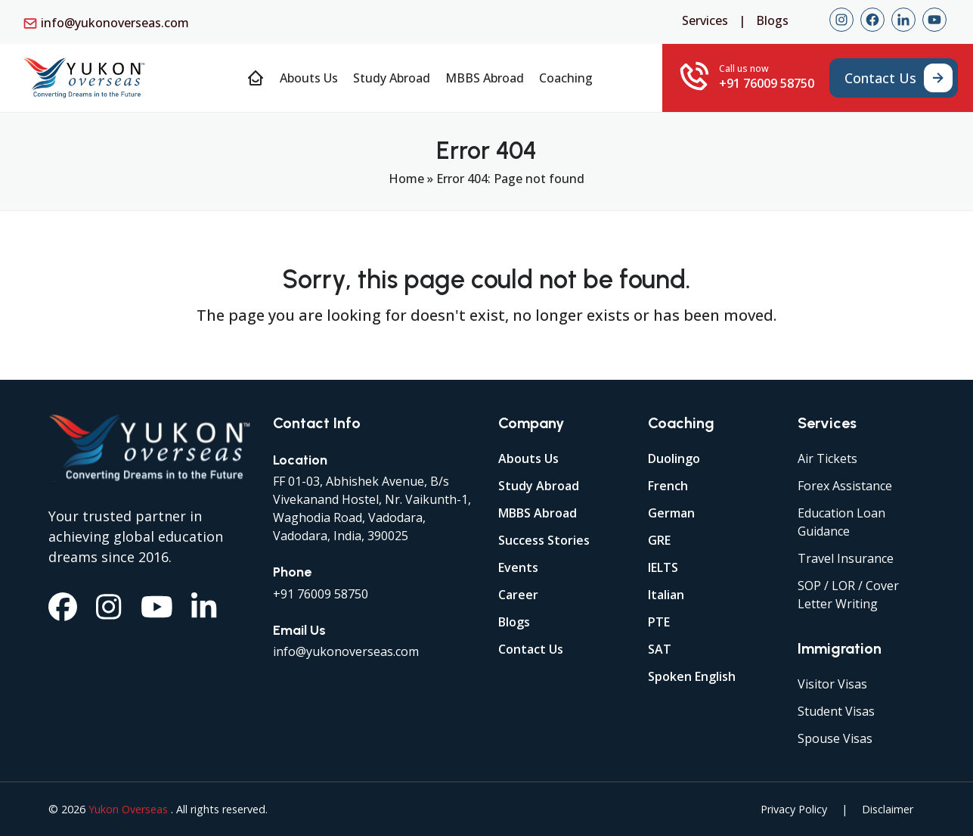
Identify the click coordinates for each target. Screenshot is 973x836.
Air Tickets (827, 458)
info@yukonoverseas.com (115, 22)
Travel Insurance (846, 558)
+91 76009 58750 (320, 594)
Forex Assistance (845, 485)
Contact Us (530, 649)
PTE (659, 622)
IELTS (663, 567)
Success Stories (544, 540)
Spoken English (692, 676)
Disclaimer (887, 809)
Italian (666, 594)
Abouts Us (528, 458)
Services (705, 20)
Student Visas (836, 711)
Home (406, 178)
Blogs (772, 20)
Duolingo (674, 458)
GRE (659, 540)
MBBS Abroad (537, 513)
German (671, 513)
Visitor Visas (832, 684)
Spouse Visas (835, 738)
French (668, 485)
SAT (659, 649)
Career (518, 594)
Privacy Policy (794, 809)
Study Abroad (538, 485)
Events (518, 567)
